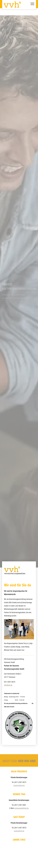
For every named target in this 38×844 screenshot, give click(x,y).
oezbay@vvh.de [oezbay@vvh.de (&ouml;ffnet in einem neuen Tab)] (19, 831)
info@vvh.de (8, 685)
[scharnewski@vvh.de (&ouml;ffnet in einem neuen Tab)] (21, 808)
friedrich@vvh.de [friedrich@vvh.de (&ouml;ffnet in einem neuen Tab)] (19, 786)
